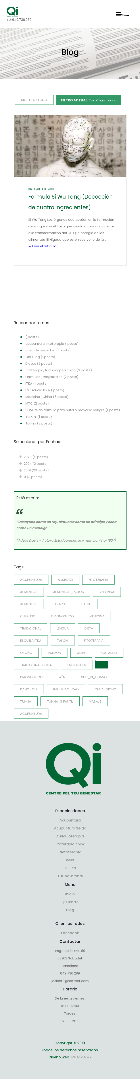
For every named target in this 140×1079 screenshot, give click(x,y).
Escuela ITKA (30, 640)
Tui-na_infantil (60, 701)
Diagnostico (62, 616)
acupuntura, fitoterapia (52, 343)
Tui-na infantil (70, 876)
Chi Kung (40, 357)
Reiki (70, 860)
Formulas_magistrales (52, 376)
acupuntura (31, 579)
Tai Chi (38, 416)
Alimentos (28, 591)
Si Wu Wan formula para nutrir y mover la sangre (72, 410)
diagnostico (31, 677)
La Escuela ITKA (44, 390)
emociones (76, 665)
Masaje (95, 701)
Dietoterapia (70, 852)
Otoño (26, 652)
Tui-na (38, 423)
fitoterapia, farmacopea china (58, 370)
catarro (109, 652)
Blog (70, 909)
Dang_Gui (28, 689)
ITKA (36, 383)
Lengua (63, 628)
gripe (81, 652)
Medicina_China (47, 396)
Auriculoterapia (70, 836)
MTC (37, 403)
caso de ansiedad (48, 350)
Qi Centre (70, 902)
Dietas (38, 363)
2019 (35, 470)
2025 (35, 457)
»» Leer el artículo (42, 246)
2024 (35, 463)
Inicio (70, 894)
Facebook (70, 933)
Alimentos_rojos (68, 591)
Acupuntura (31, 713)
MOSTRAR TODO (34, 99)
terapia (59, 604)
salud (86, 604)
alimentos (28, 604)
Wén (61, 677)
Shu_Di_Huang (94, 677)
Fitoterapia (94, 640)
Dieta (88, 628)
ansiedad (65, 579)
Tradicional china (36, 665)
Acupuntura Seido (70, 828)
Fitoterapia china (70, 844)
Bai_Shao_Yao (66, 689)
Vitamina (107, 591)
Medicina (97, 616)
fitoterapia (98, 579)
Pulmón (54, 652)
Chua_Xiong (105, 689)
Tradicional (30, 628)
